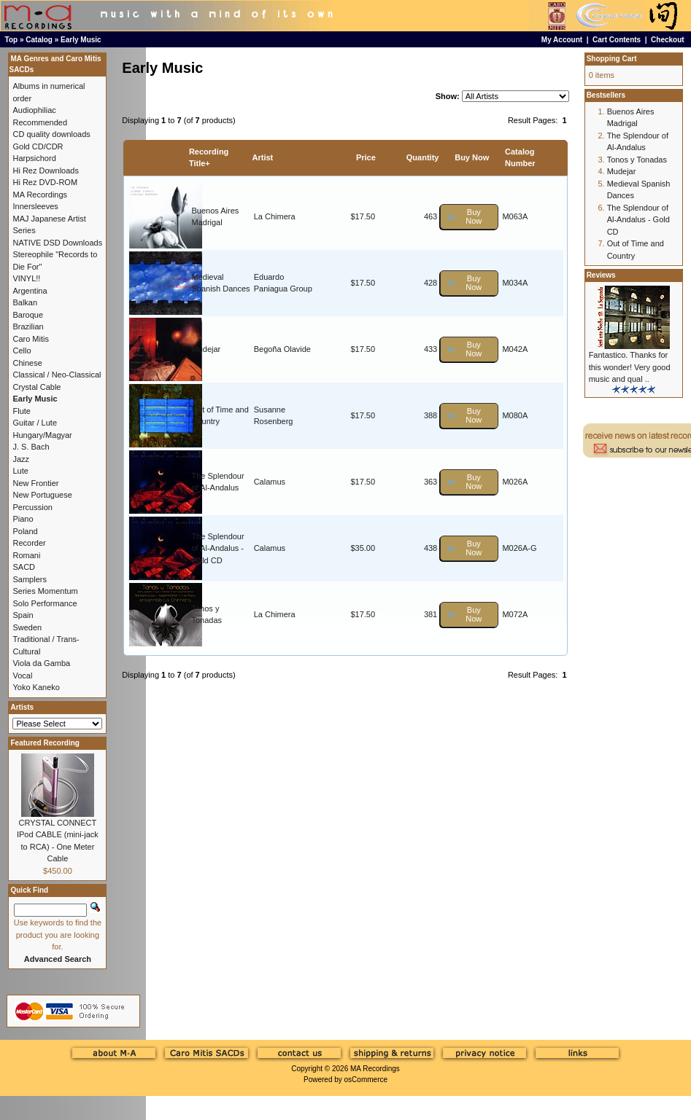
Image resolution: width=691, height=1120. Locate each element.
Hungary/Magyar (42, 435)
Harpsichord (33, 158)
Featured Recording (44, 743)
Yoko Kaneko (35, 687)
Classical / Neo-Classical (56, 374)
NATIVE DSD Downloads (57, 242)
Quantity (422, 157)
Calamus (269, 481)
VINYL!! (26, 278)
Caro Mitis (30, 338)
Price (366, 157)
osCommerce (365, 1080)
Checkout (667, 40)
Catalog (39, 40)
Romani (26, 555)
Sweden (27, 627)
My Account (561, 40)
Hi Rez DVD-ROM (44, 182)
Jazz (20, 459)
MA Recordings (375, 1069)
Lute (20, 470)
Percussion (32, 507)
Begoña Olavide (282, 349)
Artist (263, 157)
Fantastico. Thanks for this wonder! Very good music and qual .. (630, 367)
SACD (23, 567)
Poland (24, 531)
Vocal (22, 675)
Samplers (29, 579)
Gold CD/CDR (37, 146)
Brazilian (27, 326)
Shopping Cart (612, 59)
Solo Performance (44, 603)
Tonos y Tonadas (637, 159)
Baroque (27, 314)
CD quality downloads (51, 134)
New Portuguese (42, 494)
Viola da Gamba (41, 663)
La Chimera (275, 216)
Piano (22, 518)
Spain (22, 615)
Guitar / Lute (34, 422)
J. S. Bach (30, 446)
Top (11, 40)
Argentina (29, 290)
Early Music (81, 40)
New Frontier (35, 483)
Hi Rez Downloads (45, 170)
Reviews (601, 275)
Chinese (27, 363)
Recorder (28, 543)
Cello (21, 350)
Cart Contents (616, 40)
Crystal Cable (36, 387)
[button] (469, 217)
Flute (21, 411)
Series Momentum (44, 591)
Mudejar (205, 349)
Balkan (24, 302)
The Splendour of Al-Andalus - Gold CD (217, 548)
